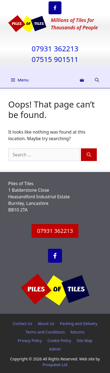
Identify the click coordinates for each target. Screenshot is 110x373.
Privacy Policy (30, 340)
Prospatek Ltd (55, 364)
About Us (46, 323)
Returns (77, 332)
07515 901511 (55, 59)
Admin (55, 349)
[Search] (89, 154)
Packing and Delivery (78, 323)
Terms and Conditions (45, 332)
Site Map (84, 340)
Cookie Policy (59, 340)
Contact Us (22, 323)
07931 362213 (55, 48)
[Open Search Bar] (97, 80)
